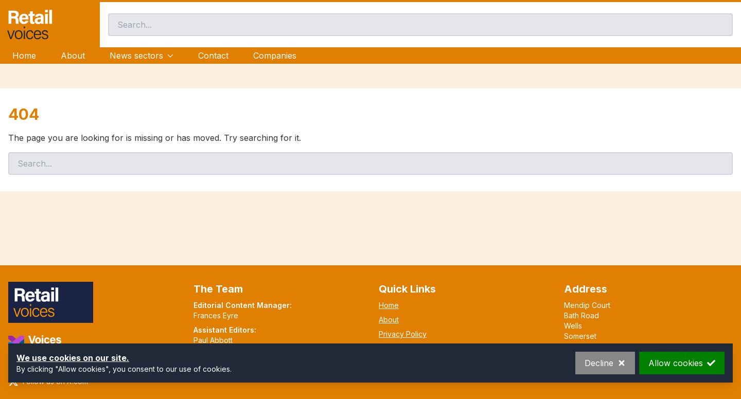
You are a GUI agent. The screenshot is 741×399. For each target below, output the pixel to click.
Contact (213, 55)
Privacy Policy (403, 334)
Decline (605, 363)
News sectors (141, 55)
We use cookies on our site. (72, 358)
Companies (274, 55)
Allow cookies (681, 363)
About (73, 55)
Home (24, 55)
